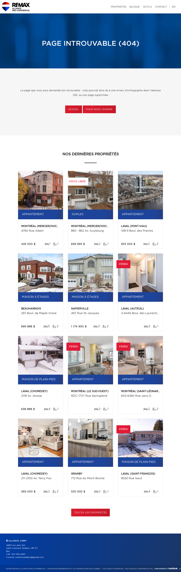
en (173, 7)
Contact (161, 7)
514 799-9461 (18, 554)
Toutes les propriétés (90, 513)
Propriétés (118, 7)
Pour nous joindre (99, 109)
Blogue (135, 7)
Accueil (73, 109)
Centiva (172, 568)
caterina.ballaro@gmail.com (29, 557)
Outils (147, 7)
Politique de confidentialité (139, 569)
